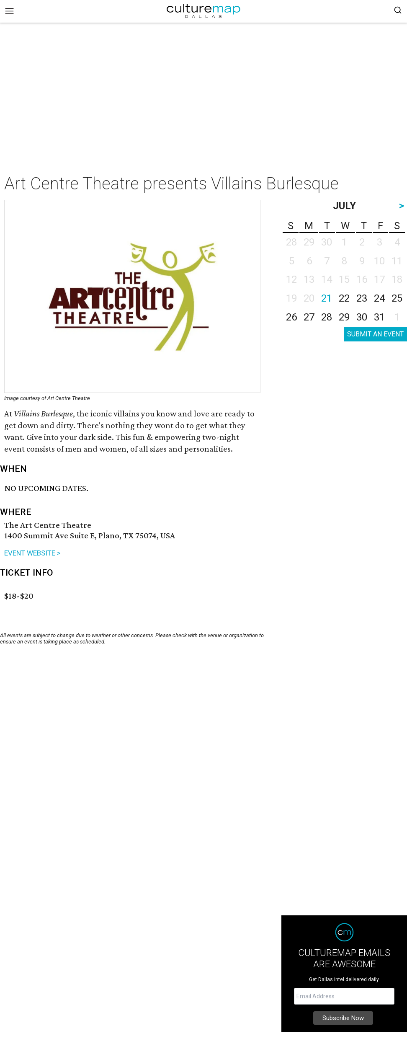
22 (344, 298)
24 (379, 298)
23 (361, 298)
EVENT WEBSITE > (32, 553)
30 (361, 317)
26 (291, 317)
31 (379, 317)
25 (397, 298)
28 (326, 317)
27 (309, 317)
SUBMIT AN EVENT (375, 334)
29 (344, 317)
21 (326, 298)
